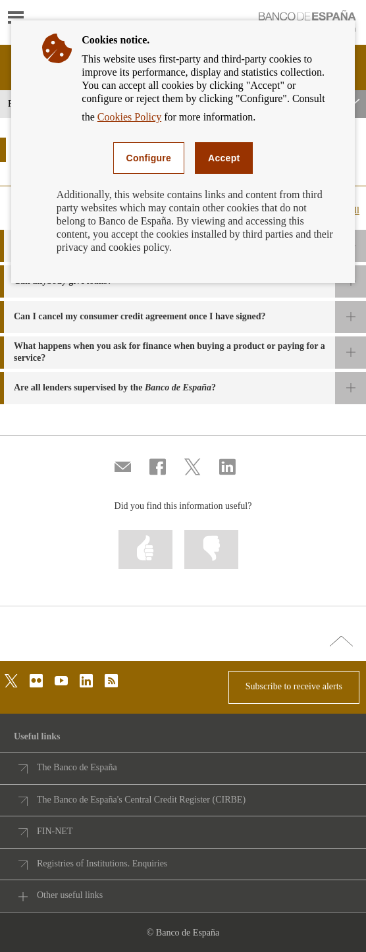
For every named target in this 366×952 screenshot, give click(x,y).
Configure (149, 158)
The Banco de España (77, 767)
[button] (183, 317)
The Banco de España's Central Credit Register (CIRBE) (141, 800)
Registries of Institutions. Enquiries (102, 863)
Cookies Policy (129, 116)
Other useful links (70, 895)
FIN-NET (54, 831)
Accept (224, 158)
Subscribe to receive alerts (294, 686)
